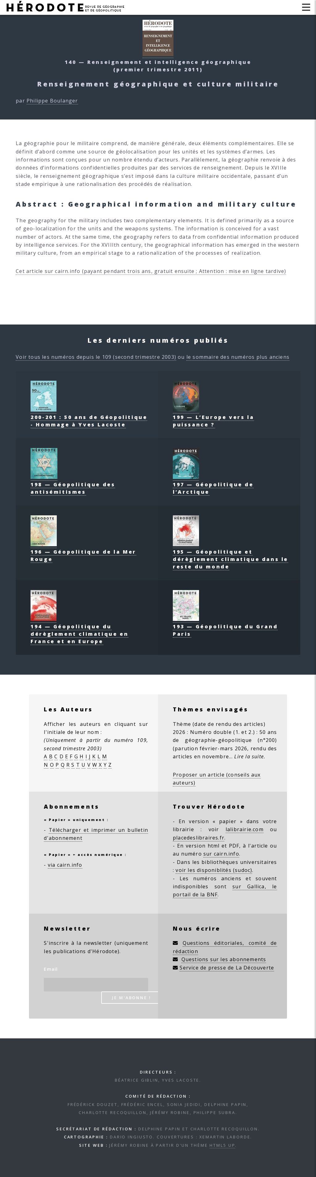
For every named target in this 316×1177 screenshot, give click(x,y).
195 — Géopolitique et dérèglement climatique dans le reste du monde (230, 555)
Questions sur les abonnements (223, 959)
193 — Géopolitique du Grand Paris (225, 626)
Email (51, 969)
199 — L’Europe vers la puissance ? (213, 417)
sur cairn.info (221, 853)
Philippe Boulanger (52, 100)
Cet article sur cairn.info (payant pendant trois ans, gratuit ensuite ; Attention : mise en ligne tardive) (151, 271)
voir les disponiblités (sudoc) (214, 870)
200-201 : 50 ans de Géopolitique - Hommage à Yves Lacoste (89, 417)
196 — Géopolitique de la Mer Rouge (83, 552)
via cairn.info (65, 864)
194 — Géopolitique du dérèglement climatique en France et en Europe (79, 630)
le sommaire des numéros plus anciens (237, 357)
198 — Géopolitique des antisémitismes (73, 484)
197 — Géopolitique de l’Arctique (213, 484)
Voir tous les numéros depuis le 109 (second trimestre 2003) (96, 357)
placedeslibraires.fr (198, 837)
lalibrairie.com (245, 829)
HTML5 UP (222, 1145)
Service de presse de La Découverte (227, 967)
